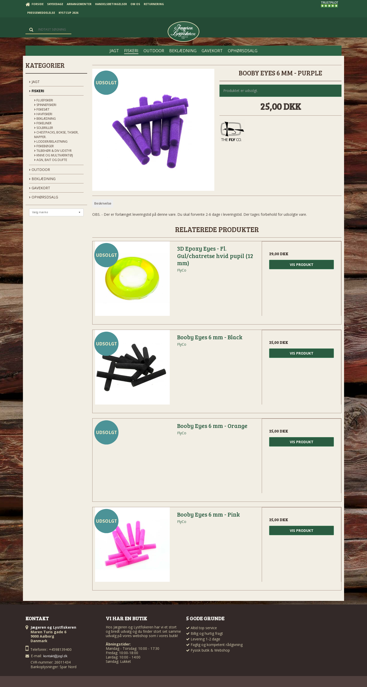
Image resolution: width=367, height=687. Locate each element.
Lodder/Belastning (51, 141)
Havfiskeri (43, 114)
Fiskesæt (41, 109)
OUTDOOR (39, 169)
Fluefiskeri (43, 100)
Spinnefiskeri (45, 105)
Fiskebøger (44, 146)
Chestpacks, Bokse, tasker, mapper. (56, 134)
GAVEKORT (39, 187)
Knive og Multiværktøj (53, 155)
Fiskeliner (42, 123)
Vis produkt (301, 264)
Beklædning (45, 118)
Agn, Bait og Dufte (50, 160)
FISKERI (36, 90)
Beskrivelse (102, 203)
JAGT (34, 81)
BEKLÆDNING (42, 178)
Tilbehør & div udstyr (53, 151)
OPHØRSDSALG (43, 197)
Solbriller (43, 128)
